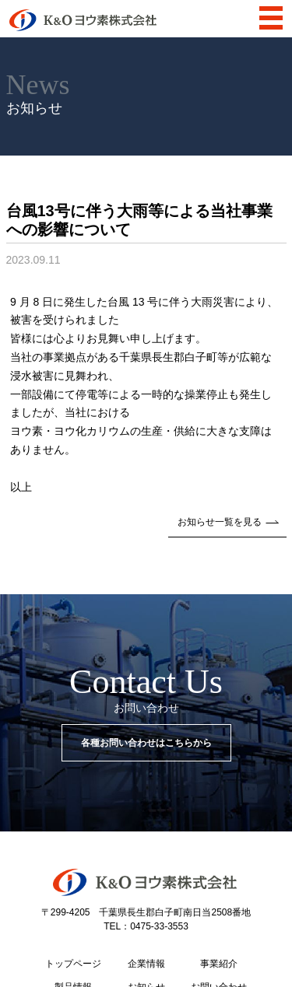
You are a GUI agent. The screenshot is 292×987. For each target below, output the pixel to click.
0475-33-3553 (159, 926)
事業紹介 (218, 963)
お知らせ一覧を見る (228, 521)
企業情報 (146, 963)
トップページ (73, 963)
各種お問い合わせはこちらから (146, 742)
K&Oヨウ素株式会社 (83, 20)
